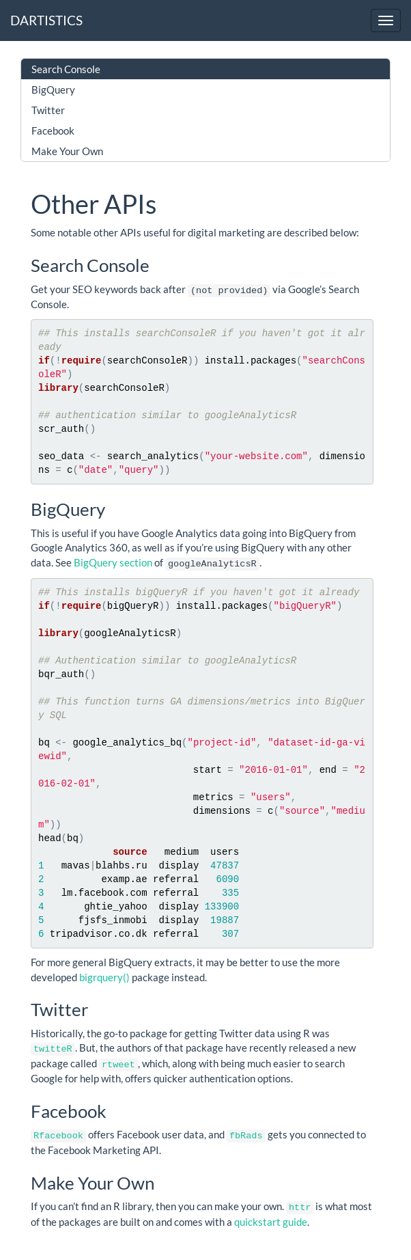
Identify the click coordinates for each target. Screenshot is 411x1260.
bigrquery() (104, 976)
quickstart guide (270, 1217)
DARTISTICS (46, 20)
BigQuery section (113, 562)
